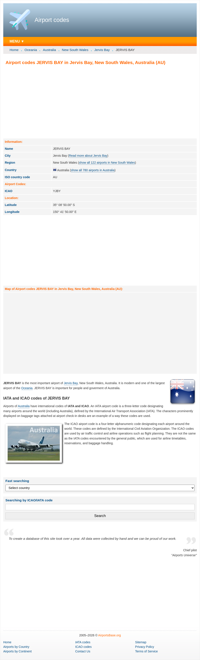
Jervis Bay (102, 50)
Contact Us (82, 651)
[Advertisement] (100, 101)
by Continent (17, 651)
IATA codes (82, 642)
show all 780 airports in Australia (93, 170)
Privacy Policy (144, 646)
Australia (49, 50)
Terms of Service (146, 651)
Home (14, 50)
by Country (16, 646)
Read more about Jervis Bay (88, 155)
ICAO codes (83, 646)
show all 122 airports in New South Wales (107, 162)
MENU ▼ (17, 41)
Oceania (31, 50)
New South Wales (75, 50)
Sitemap (140, 642)
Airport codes (52, 20)
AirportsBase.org (109, 635)
